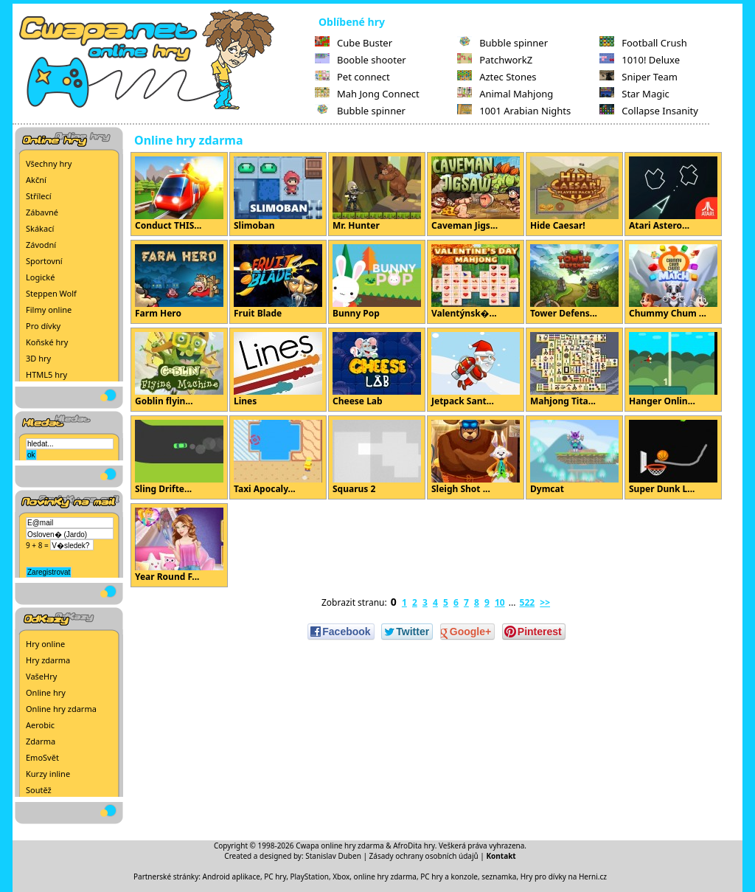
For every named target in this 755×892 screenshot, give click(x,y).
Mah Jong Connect (367, 93)
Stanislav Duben (333, 856)
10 (500, 602)
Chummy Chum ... (673, 281)
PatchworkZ (494, 59)
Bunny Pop (377, 281)
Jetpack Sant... (475, 369)
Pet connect (352, 76)
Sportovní (44, 260)
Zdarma (40, 741)
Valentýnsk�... (475, 281)
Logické (40, 277)
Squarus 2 (377, 457)
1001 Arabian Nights (514, 110)
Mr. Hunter (377, 194)
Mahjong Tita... (574, 369)
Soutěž (39, 789)
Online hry (46, 692)
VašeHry (41, 676)
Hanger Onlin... (673, 369)
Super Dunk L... (673, 457)
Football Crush (642, 42)
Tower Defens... (574, 281)
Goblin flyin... (179, 369)
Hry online (45, 643)
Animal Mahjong (505, 93)
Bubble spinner (360, 110)
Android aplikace (231, 876)
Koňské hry (47, 342)
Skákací (40, 228)
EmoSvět (42, 757)
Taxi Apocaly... (278, 457)
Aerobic (40, 724)
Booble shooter (360, 59)
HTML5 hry (46, 374)
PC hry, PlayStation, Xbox (306, 876)
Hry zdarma (48, 659)
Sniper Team (638, 76)
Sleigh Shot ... (475, 457)
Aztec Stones (496, 76)
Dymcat (574, 457)
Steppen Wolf (51, 293)
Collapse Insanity (648, 110)
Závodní (41, 244)
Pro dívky (43, 325)
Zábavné (42, 212)
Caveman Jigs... (475, 194)
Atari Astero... (673, 194)
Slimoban (278, 194)
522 (527, 602)
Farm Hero (179, 281)
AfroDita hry (414, 845)
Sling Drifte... (179, 457)
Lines (278, 369)
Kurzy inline (48, 773)
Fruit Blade (278, 281)
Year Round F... (179, 545)
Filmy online (49, 309)
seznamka (498, 876)
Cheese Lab (377, 369)
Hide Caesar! (574, 194)
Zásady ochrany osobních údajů (424, 856)
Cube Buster (353, 42)
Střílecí (39, 195)
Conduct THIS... (179, 194)
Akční (36, 179)
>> (545, 602)
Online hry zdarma (61, 708)
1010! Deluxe (639, 59)
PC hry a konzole (449, 876)
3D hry (38, 358)
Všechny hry (49, 163)
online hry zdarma (385, 876)
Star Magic (634, 93)
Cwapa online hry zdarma (340, 845)
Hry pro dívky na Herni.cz (564, 876)
